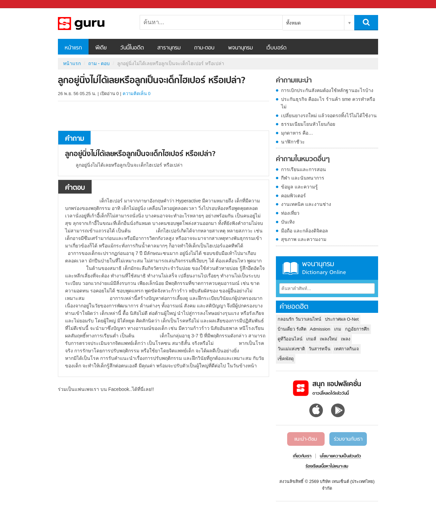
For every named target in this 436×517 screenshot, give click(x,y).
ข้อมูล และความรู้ (299, 186)
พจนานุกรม (240, 48)
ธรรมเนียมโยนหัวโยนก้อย (308, 124)
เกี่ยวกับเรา (302, 456)
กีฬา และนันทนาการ (302, 178)
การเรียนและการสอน (303, 169)
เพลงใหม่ (328, 338)
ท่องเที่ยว (290, 213)
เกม (337, 329)
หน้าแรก (73, 48)
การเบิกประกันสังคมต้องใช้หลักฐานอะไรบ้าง (327, 90)
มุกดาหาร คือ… (297, 133)
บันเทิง (288, 222)
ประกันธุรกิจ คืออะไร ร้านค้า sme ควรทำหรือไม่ (328, 102)
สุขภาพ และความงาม (303, 239)
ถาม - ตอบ (99, 63)
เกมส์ (311, 338)
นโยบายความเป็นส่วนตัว (340, 456)
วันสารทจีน (319, 348)
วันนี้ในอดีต (132, 48)
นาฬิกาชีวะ (293, 142)
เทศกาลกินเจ (346, 348)
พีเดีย (101, 48)
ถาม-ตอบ (204, 48)
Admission (320, 329)
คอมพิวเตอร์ (293, 195)
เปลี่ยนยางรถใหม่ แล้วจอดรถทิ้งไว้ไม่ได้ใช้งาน (329, 115)
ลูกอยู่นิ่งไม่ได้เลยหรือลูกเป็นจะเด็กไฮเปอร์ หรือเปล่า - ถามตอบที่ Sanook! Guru (93, 23)
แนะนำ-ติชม (305, 439)
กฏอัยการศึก (357, 329)
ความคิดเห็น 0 (137, 93)
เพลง (345, 338)
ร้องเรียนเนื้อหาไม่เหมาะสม (327, 466)
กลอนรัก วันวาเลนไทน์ (299, 319)
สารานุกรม (169, 48)
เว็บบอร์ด (276, 48)
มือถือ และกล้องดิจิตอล (304, 230)
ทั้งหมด (293, 23)
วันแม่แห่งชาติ (291, 348)
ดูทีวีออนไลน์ (290, 338)
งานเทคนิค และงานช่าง (306, 204)
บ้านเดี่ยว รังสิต (292, 329)
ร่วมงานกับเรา (348, 439)
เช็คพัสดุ (286, 358)
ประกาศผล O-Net (342, 319)
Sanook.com (20, 4)
